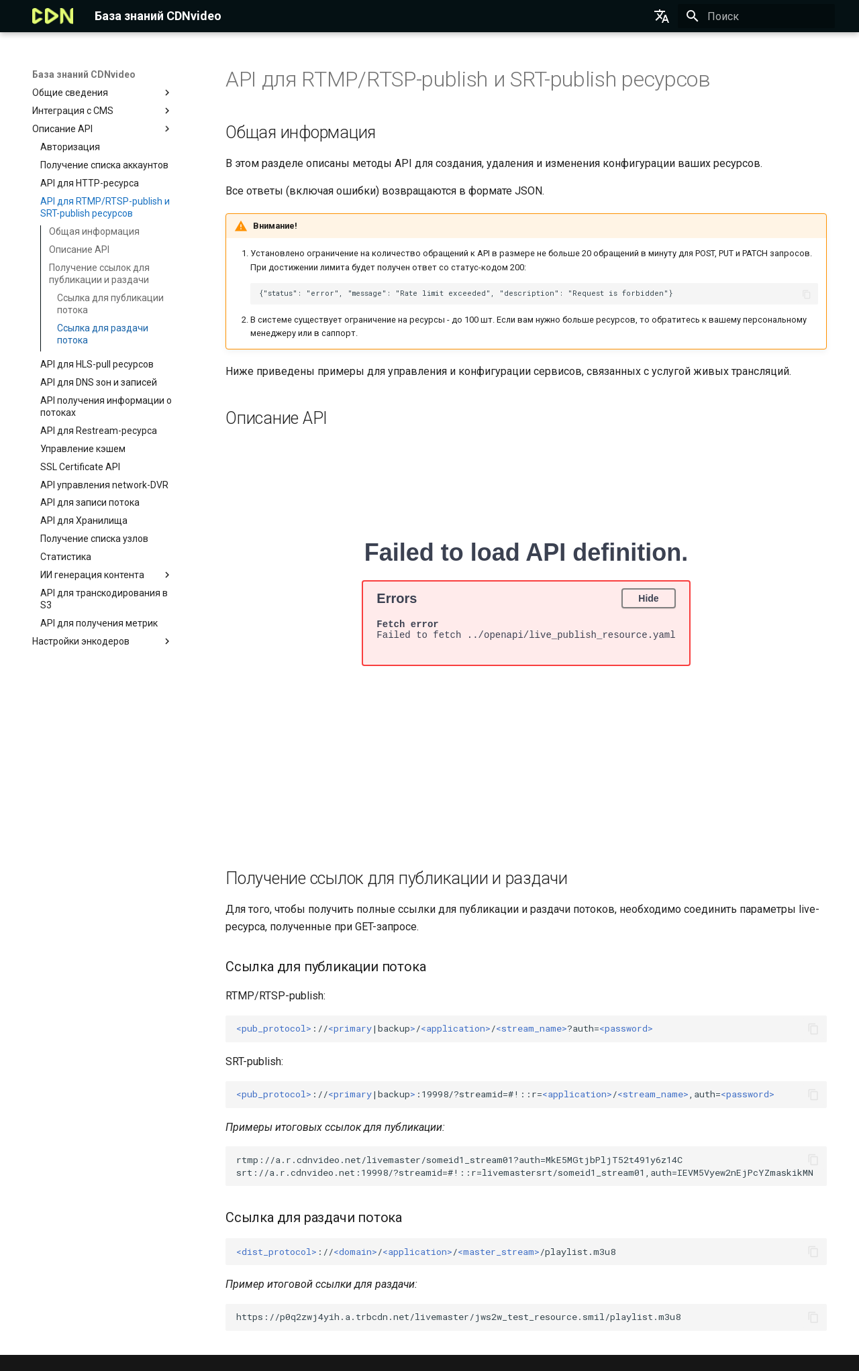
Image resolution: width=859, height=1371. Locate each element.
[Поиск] (756, 16)
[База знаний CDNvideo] (53, 16)
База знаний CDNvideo (84, 74)
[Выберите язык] (661, 16)
